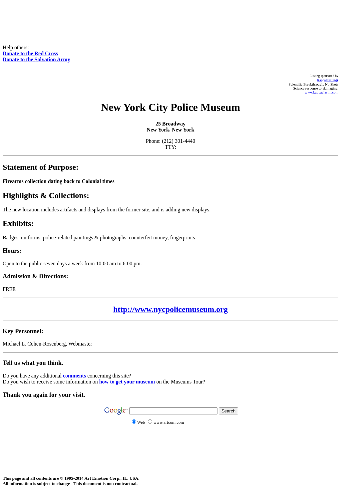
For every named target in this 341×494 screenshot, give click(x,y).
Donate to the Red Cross (30, 53)
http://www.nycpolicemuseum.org (170, 309)
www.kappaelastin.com (321, 92)
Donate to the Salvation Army (36, 59)
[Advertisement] (170, 18)
